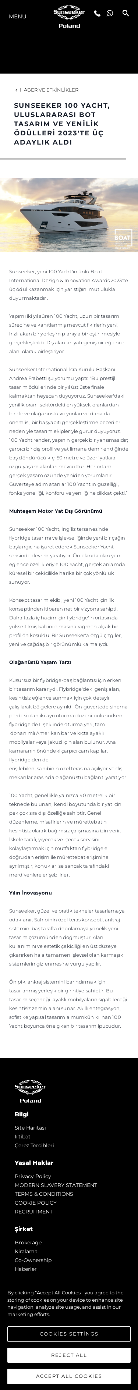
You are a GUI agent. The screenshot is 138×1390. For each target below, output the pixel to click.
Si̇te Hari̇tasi (30, 1127)
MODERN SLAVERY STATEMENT (56, 1185)
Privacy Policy (33, 1176)
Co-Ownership (33, 1260)
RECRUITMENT (34, 1211)
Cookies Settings (69, 1334)
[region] (69, 1331)
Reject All (69, 1355)
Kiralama (26, 1251)
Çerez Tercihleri (34, 1145)
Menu (17, 16)
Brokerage (28, 1242)
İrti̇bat (23, 1136)
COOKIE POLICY (36, 1202)
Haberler (26, 1269)
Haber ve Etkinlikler (46, 90)
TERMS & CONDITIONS (44, 1194)
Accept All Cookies (69, 1376)
